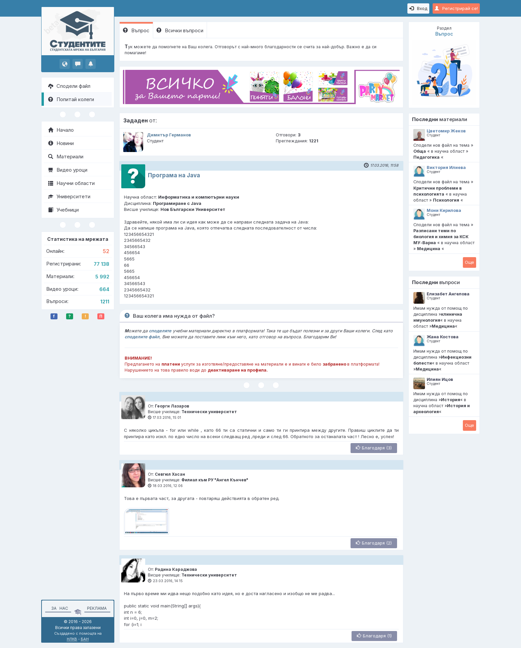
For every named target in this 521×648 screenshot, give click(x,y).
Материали (65, 156)
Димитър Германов (169, 134)
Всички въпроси (179, 30)
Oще (469, 262)
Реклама (97, 608)
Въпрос (136, 30)
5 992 (102, 276)
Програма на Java (174, 175)
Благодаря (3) (374, 447)
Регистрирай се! (456, 8)
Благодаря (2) (374, 543)
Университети (69, 196)
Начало (61, 130)
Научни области (71, 183)
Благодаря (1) (374, 635)
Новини (61, 143)
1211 (104, 301)
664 (104, 289)
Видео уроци (67, 170)
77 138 (101, 264)
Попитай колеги (71, 99)
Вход (418, 8)
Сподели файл (69, 86)
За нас (58, 608)
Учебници (63, 210)
